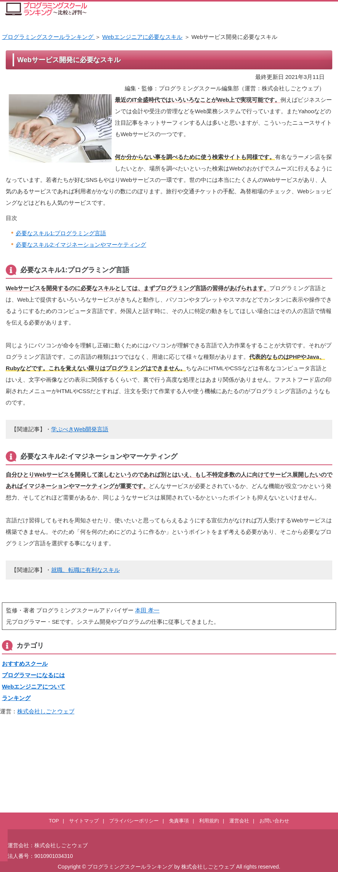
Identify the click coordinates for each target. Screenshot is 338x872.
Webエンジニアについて (33, 686)
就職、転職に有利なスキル (85, 570)
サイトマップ (84, 821)
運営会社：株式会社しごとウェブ (48, 845)
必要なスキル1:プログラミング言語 (61, 233)
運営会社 (239, 821)
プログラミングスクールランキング (48, 37)
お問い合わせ (274, 821)
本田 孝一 (147, 610)
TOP (54, 821)
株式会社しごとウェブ (45, 711)
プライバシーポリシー (134, 821)
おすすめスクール (25, 663)
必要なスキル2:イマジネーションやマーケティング (81, 244)
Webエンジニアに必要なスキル (142, 37)
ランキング (16, 698)
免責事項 (179, 821)
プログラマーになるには (33, 675)
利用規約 (209, 821)
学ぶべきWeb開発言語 (79, 429)
